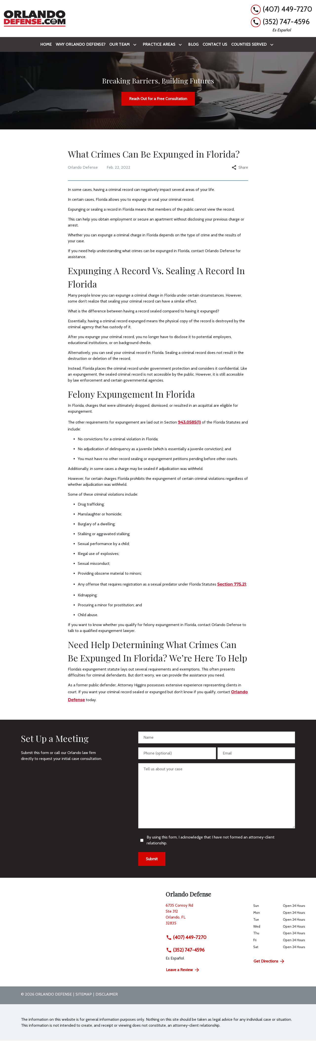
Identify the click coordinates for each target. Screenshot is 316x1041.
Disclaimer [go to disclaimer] (107, 994)
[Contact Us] (215, 44)
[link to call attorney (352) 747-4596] (281, 22)
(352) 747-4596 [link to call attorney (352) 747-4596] (185, 950)
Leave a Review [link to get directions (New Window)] (183, 970)
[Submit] (151, 859)
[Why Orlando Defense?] (80, 44)
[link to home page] (34, 18)
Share (240, 167)
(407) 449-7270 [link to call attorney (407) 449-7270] (186, 937)
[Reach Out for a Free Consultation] (158, 99)
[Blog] (193, 44)
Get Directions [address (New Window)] (269, 961)
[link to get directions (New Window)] (206, 916)
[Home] (46, 44)
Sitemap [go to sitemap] (84, 994)
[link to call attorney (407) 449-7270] (281, 9)
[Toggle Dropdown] (136, 44)
